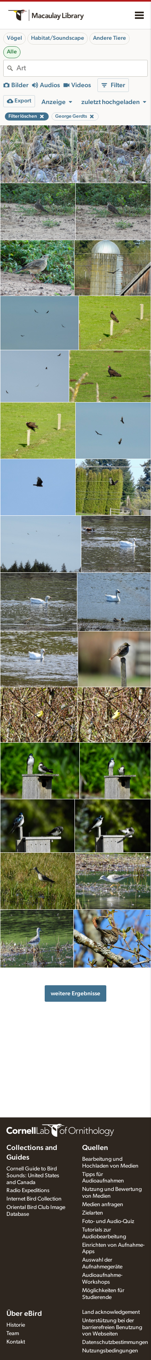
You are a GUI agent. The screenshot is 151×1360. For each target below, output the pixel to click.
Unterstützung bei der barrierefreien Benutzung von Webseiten (112, 1327)
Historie (15, 1325)
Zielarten (92, 1213)
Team (12, 1333)
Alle (12, 52)
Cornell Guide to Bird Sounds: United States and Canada (32, 1175)
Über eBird (24, 1313)
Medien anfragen (102, 1204)
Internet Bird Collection (34, 1199)
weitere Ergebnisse (75, 993)
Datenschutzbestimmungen (115, 1342)
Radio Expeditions (28, 1190)
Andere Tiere (109, 38)
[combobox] (82, 68)
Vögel (14, 38)
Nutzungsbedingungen (110, 1351)
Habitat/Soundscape (57, 38)
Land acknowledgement (111, 1312)
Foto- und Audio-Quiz (108, 1221)
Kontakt (15, 1342)
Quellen (95, 1148)
